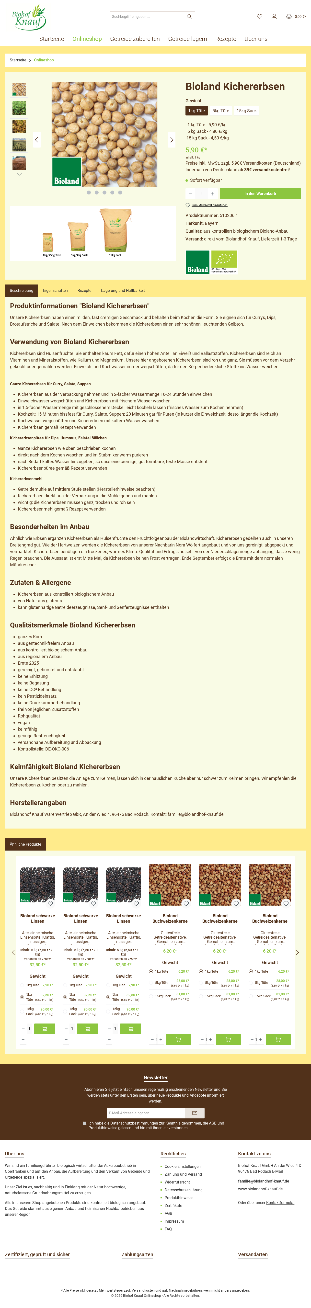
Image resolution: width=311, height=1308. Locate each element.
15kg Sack (247, 110)
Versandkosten (143, 1290)
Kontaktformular (280, 1202)
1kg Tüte (196, 110)
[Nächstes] (171, 140)
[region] (93, 140)
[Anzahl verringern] (190, 193)
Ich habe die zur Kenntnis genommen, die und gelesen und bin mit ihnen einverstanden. (156, 1125)
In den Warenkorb (260, 193)
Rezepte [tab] (84, 290)
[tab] (21, 290)
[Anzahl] (201, 193)
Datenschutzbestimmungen (134, 1123)
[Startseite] (53, 39)
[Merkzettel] (259, 17)
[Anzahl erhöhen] (213, 193)
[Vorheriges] (37, 140)
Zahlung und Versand (183, 1174)
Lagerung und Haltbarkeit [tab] (123, 290)
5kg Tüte (220, 110)
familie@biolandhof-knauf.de (263, 1181)
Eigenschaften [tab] (55, 290)
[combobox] (147, 16)
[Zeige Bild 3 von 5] (104, 192)
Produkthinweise (103, 1128)
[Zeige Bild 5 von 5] (120, 192)
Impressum (174, 1221)
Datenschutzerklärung (184, 1190)
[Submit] (195, 1113)
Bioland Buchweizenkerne (170, 918)
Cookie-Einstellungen (183, 1166)
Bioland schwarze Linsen (37, 918)
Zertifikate (173, 1205)
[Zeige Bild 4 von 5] (112, 192)
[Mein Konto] (274, 17)
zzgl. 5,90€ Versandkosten (247, 163)
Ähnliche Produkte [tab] (25, 844)
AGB (213, 1123)
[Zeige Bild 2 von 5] (97, 192)
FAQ (168, 1229)
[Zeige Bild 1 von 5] (89, 192)
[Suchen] (189, 16)
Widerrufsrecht (177, 1182)
